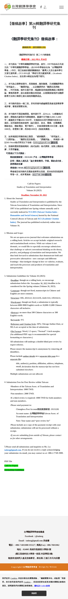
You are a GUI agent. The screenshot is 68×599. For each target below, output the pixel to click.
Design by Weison (48, 567)
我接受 (34, 593)
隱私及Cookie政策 (42, 586)
